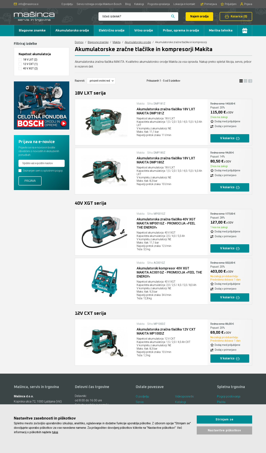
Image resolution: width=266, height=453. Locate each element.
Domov (79, 42)
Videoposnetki (184, 396)
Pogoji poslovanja (228, 396)
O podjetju (67, 4)
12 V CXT (30, 64)
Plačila (221, 402)
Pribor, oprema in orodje (181, 30)
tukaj (55, 432)
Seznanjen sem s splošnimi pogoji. (43, 170)
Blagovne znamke (32, 30)
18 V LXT (30, 59)
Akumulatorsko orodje (72, 30)
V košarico (230, 138)
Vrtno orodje (143, 30)
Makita (116, 42)
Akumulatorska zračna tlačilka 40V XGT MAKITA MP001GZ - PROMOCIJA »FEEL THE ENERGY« (166, 223)
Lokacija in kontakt (184, 4)
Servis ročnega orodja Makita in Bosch (99, 4)
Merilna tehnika (221, 30)
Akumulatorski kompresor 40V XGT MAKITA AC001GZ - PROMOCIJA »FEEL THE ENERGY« (166, 272)
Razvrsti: (80, 80)
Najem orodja (199, 16)
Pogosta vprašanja (159, 4)
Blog (128, 4)
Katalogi (139, 4)
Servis (140, 402)
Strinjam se (224, 419)
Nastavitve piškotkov (224, 430)
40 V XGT (30, 68)
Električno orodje (112, 30)
